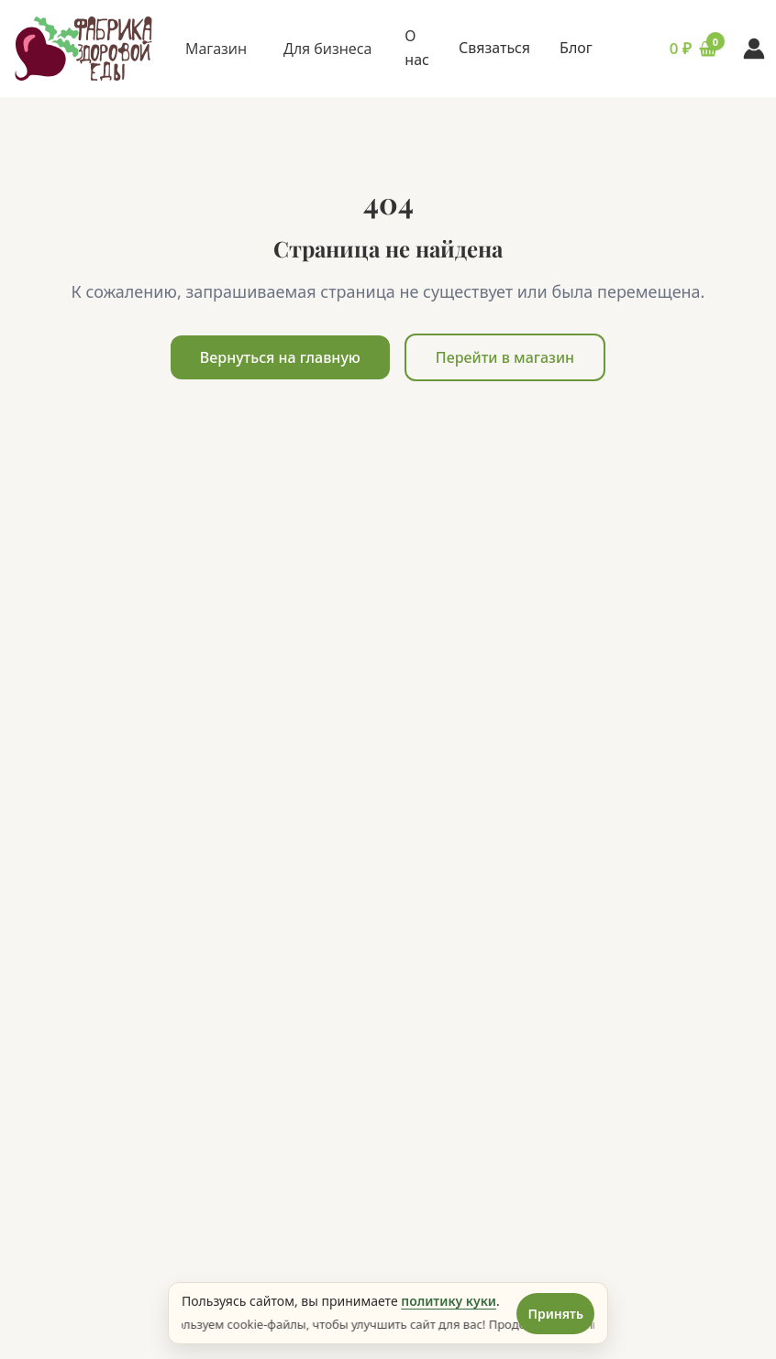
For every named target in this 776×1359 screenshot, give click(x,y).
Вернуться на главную (280, 357)
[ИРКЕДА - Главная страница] (83, 49)
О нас (417, 48)
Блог (576, 48)
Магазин (216, 48)
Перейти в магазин (505, 357)
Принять (555, 1313)
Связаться (494, 48)
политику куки (448, 1301)
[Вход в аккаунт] (754, 49)
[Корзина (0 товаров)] (671, 49)
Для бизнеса (327, 48)
